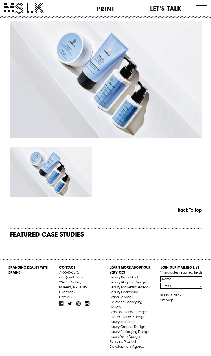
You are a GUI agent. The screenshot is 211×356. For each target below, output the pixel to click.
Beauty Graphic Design (128, 282)
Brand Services (121, 297)
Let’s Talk (166, 8)
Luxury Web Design (125, 337)
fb (61, 303)
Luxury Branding (122, 322)
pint (78, 303)
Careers (65, 297)
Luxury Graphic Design (127, 327)
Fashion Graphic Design (128, 312)
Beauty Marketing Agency (130, 287)
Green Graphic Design (127, 317)
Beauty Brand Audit (125, 277)
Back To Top (190, 210)
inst (87, 303)
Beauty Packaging (124, 292)
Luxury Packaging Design (129, 332)
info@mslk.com (71, 277)
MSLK (24, 8)
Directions (67, 292)
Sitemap (166, 300)
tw (70, 303)
